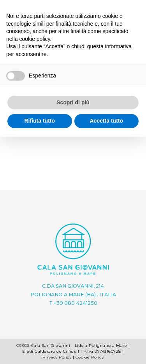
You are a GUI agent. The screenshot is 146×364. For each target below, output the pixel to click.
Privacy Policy (56, 357)
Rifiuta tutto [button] (39, 121)
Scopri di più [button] (73, 102)
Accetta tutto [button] (106, 121)
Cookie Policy (90, 357)
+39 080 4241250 (75, 303)
